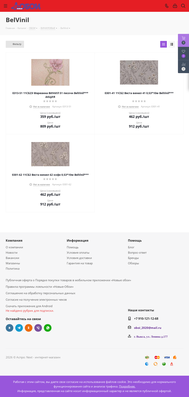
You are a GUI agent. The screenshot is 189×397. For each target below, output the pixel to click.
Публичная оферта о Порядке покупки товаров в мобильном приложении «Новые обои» (68, 280)
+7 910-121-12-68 (146, 318)
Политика (12, 268)
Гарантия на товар (80, 263)
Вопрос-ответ (137, 252)
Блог (131, 247)
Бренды (133, 258)
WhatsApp (47, 328)
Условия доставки (79, 258)
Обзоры (133, 263)
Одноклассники (28, 328)
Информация (77, 240)
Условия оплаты (78, 252)
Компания (14, 240)
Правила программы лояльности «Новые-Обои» (39, 286)
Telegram (19, 328)
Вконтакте (9, 328)
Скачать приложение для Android (29, 306)
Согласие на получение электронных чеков (36, 299)
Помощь (73, 247)
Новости (12, 252)
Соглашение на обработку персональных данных (40, 293)
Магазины (13, 263)
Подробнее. (127, 386)
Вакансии (12, 258)
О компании (14, 247)
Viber (38, 328)
